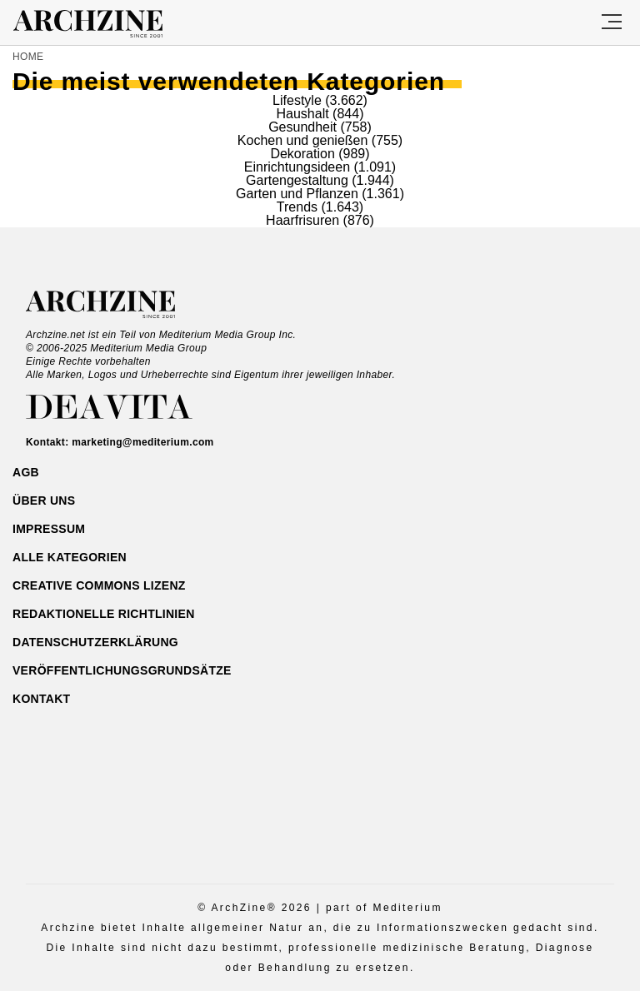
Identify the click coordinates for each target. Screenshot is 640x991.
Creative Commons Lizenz (99, 585)
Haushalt (303, 114)
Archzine (102, 24)
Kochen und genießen (303, 140)
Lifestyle (297, 100)
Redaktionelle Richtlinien (103, 613)
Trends (297, 207)
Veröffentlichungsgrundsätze (122, 670)
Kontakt (41, 698)
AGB (25, 472)
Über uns (43, 500)
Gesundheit (302, 127)
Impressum (48, 528)
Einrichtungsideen (297, 167)
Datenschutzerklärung (95, 642)
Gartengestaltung (297, 180)
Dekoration (302, 154)
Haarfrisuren (302, 220)
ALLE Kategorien (69, 557)
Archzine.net (115, 305)
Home (27, 56)
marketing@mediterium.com (142, 442)
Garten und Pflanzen (297, 194)
